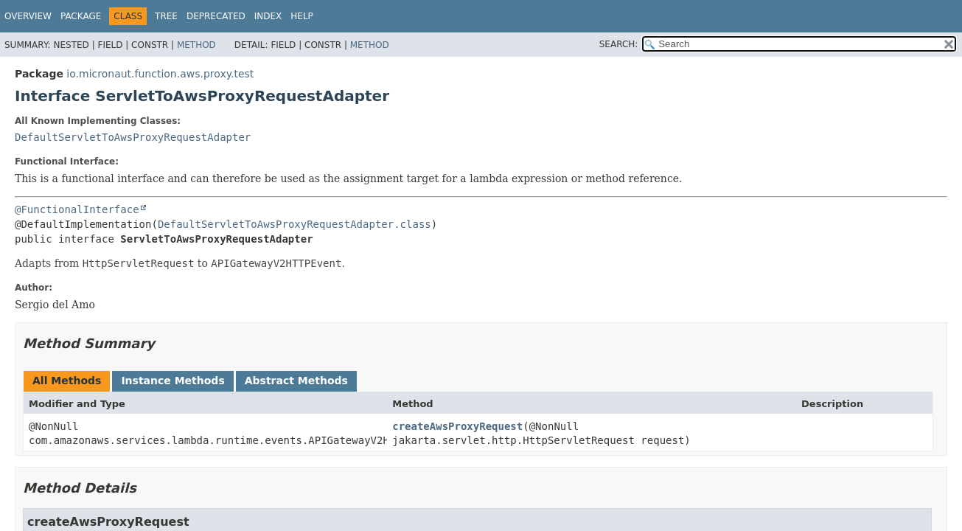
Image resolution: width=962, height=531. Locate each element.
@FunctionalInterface (77, 209)
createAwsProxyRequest (457, 426)
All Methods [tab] (66, 380)
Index (268, 16)
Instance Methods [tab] (172, 380)
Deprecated (216, 16)
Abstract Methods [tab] (296, 380)
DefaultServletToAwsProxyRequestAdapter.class (294, 224)
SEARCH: (618, 44)
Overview (28, 16)
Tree (166, 16)
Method (196, 45)
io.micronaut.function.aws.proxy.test (160, 74)
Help (301, 16)
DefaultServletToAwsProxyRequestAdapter (133, 137)
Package (80, 16)
